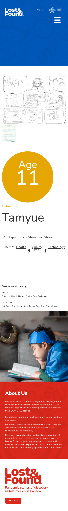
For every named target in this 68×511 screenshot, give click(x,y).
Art (3, 306)
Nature (21, 296)
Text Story (44, 237)
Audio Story (11, 306)
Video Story (51, 306)
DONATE (13, 500)
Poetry (32, 306)
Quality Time (37, 248)
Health (21, 247)
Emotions (6, 296)
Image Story (27, 237)
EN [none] (38, 10)
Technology (56, 247)
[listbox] (40, 10)
